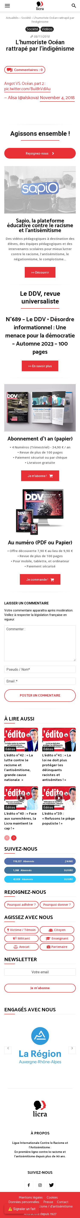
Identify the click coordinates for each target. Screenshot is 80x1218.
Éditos (10, 749)
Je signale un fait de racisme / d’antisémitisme (40, 1207)
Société (26, 18)
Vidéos (47, 29)
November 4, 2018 (57, 98)
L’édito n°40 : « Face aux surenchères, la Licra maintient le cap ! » (20, 821)
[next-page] (13, 838)
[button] (74, 6)
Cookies (52, 1198)
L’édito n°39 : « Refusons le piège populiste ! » (58, 818)
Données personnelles (23, 1202)
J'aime (69, 861)
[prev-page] (7, 838)
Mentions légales (31, 1198)
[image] (40, 190)
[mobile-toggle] (7, 6)
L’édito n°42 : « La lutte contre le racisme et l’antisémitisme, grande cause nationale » (18, 767)
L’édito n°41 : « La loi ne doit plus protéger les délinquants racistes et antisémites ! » (56, 767)
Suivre (68, 870)
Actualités (12, 18)
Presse (48, 1202)
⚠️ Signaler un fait (21, 1209)
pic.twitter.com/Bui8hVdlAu (27, 89)
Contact (62, 1202)
